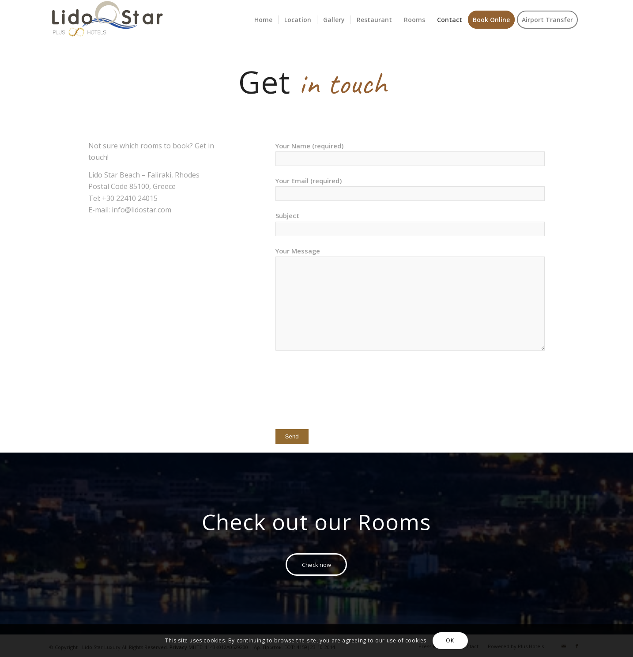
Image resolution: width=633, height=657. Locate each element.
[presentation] (342, 394)
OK (450, 640)
